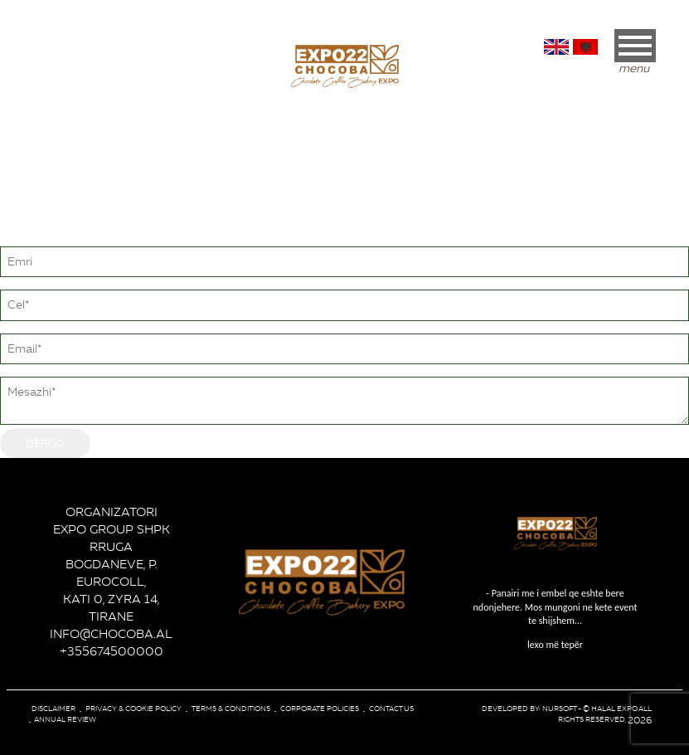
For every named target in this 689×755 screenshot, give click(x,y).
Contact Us (391, 708)
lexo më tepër (555, 618)
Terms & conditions (231, 708)
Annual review (65, 719)
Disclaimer (53, 708)
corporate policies (319, 708)
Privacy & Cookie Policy (133, 708)
